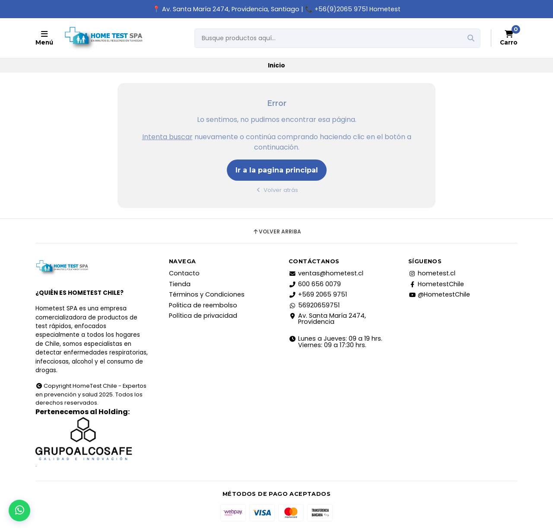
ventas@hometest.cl (326, 273)
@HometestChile (439, 294)
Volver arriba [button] (276, 231)
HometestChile (436, 284)
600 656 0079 (315, 284)
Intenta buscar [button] (167, 137)
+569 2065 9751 (318, 294)
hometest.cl (431, 273)
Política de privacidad (203, 316)
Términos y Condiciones (207, 294)
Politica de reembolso (203, 305)
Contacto (184, 273)
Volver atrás (277, 190)
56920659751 (314, 305)
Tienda (180, 284)
